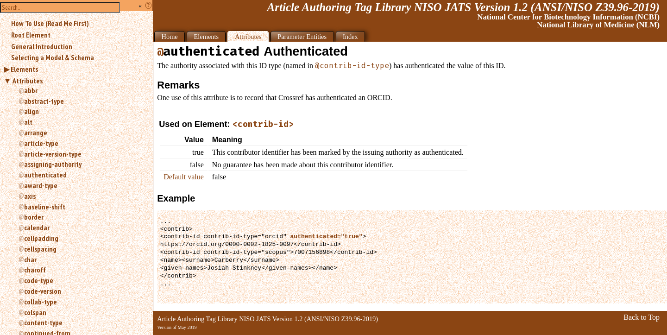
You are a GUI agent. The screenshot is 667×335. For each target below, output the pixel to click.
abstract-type (44, 101)
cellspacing (40, 248)
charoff (35, 269)
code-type (38, 280)
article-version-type (53, 153)
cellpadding (41, 238)
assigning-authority (53, 164)
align (31, 111)
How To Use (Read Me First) (50, 23)
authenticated (45, 174)
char (30, 259)
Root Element (30, 34)
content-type (43, 322)
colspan (35, 312)
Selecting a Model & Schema (52, 57)
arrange (35, 132)
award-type (40, 185)
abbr (31, 90)
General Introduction (41, 46)
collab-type (40, 301)
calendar (37, 227)
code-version (42, 291)
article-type (41, 143)
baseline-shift (44, 206)
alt (28, 121)
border (34, 216)
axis (30, 196)
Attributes (28, 80)
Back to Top (641, 317)
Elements (24, 69)
